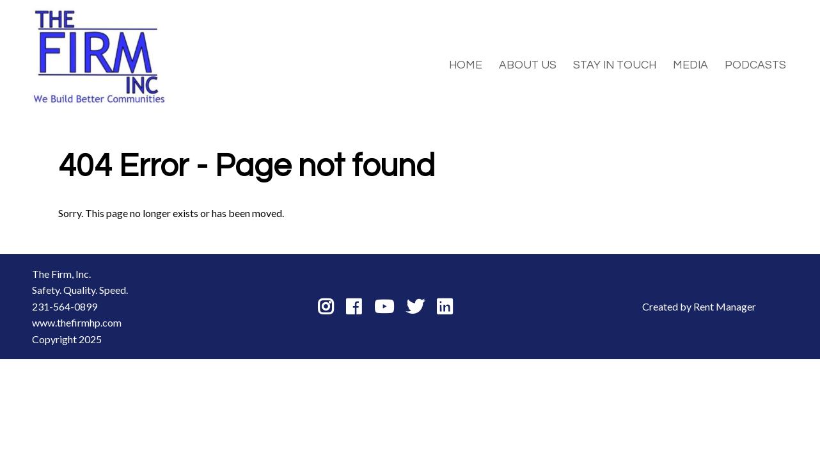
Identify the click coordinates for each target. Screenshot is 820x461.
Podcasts (755, 65)
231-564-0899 (64, 306)
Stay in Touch (614, 65)
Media (690, 65)
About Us (527, 65)
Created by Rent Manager (699, 306)
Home (465, 65)
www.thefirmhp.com (77, 322)
